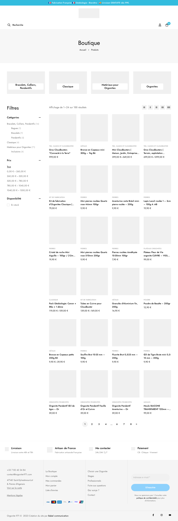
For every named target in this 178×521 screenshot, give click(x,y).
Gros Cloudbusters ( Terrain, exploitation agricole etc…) (154, 153)
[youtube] (170, 515)
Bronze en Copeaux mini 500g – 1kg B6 (93, 151)
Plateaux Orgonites (152, 248)
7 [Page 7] (124, 424)
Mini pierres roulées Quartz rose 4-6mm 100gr (94, 202)
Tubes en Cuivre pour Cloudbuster (91, 305)
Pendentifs (17, 138)
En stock (15, 204)
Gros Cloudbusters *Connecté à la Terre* (60, 151)
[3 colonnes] (156, 107)
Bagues (16, 128)
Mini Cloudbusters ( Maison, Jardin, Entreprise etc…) (124, 153)
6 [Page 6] (117, 424)
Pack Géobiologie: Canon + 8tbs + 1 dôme (61, 305)
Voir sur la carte (14, 488)
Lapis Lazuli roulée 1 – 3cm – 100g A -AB (155, 202)
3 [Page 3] (99, 424)
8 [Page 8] (131, 424)
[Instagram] (161, 515)
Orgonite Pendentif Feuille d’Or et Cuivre (94, 407)
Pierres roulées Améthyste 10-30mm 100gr (125, 254)
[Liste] (144, 107)
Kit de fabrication (57, 197)
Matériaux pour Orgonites (21, 147)
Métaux (84, 146)
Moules (147, 402)
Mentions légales (15, 495)
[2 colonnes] (150, 107)
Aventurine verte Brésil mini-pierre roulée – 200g (125, 202)
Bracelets (17, 133)
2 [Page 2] (92, 424)
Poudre (147, 300)
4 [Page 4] (106, 424)
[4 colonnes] (162, 107)
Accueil (83, 49)
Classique (13, 142)
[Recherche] (15, 25)
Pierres (84, 197)
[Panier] (166, 25)
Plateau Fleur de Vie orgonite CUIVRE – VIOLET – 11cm (157, 255)
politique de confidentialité (146, 498)
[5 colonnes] (168, 107)
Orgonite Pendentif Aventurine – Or (121, 407)
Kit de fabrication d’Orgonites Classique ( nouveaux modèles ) (60, 204)
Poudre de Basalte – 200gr (157, 303)
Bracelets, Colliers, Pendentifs (23, 124)
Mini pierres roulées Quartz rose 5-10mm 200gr (94, 254)
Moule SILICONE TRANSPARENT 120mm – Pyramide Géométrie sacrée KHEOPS (157, 410)
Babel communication (58, 516)
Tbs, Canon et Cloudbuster (61, 146)
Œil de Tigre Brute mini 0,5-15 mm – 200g (155, 356)
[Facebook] (153, 515)
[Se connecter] (159, 25)
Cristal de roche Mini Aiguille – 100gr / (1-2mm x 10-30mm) (62, 255)
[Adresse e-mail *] (150, 477)
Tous (9, 166)
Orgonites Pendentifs (59, 402)
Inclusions (17, 151)
